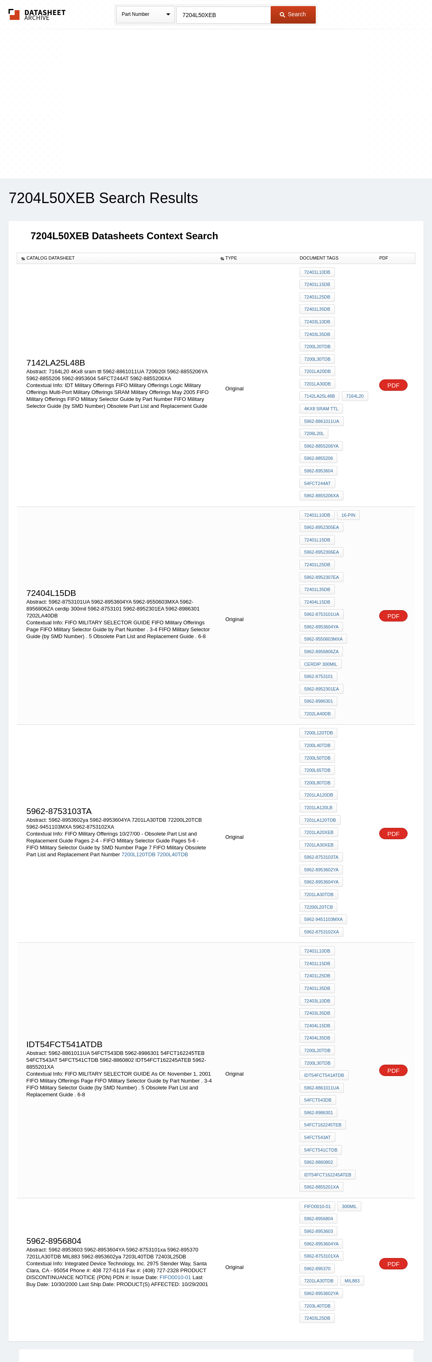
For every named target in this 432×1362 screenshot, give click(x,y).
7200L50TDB (317, 702)
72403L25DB (317, 1199)
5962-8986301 (318, 652)
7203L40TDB (317, 1188)
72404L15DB (317, 564)
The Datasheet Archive (37, 14)
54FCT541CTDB (320, 1049)
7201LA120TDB (320, 757)
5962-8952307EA (321, 542)
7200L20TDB (317, 338)
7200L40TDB (172, 790)
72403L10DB (317, 316)
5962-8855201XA (321, 1082)
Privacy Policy (135, 1335)
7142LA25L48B (319, 381)
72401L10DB (317, 272)
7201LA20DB (317, 359)
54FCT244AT (317, 458)
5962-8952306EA (321, 520)
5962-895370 (317, 1155)
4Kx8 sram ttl (321, 392)
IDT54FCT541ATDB (324, 983)
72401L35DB (317, 305)
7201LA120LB (318, 746)
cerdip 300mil (320, 619)
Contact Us (337, 1335)
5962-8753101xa (321, 1144)
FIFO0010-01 (175, 1164)
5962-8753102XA (321, 856)
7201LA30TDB (318, 823)
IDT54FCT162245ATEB (327, 1071)
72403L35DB (317, 327)
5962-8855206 (318, 436)
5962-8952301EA (321, 641)
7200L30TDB (317, 348)
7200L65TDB (317, 713)
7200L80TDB (317, 724)
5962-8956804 (318, 1111)
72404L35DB (317, 950)
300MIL (348, 1100)
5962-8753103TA (321, 790)
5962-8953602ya (321, 801)
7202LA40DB (317, 662)
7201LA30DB (317, 370)
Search (293, 14)
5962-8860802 (318, 1060)
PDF (393, 371)
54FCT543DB (317, 1005)
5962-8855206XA (321, 469)
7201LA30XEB (318, 779)
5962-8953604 (318, 447)
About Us (367, 1335)
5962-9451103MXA (323, 845)
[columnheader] (116, 258)
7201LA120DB (318, 735)
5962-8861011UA (321, 403)
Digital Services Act (294, 1335)
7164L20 (354, 381)
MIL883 (351, 1166)
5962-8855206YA (321, 425)
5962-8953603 (318, 1122)
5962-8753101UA (321, 575)
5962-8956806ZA (321, 608)
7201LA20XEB (318, 768)
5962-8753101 (318, 630)
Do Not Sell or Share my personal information (212, 1335)
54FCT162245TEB (322, 1027)
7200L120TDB (139, 790)
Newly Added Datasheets (83, 1335)
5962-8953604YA (321, 586)
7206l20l (314, 414)
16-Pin (347, 487)
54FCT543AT (317, 1038)
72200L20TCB (318, 834)
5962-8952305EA (321, 498)
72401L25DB (317, 294)
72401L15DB (317, 283)
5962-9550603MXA (323, 597)
